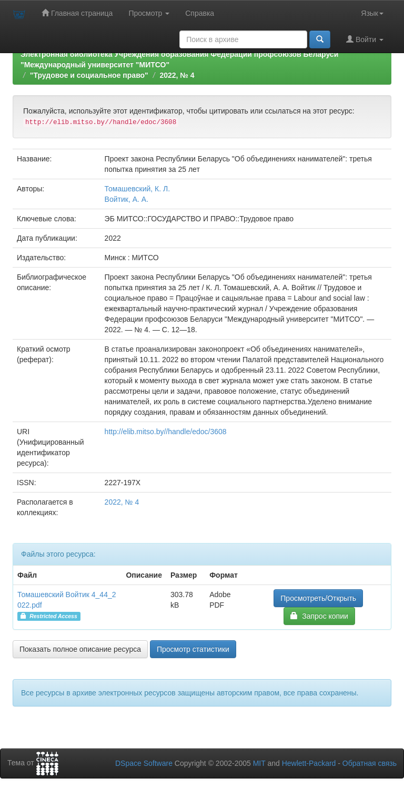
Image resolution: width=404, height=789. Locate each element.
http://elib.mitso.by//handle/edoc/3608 (166, 431)
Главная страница (77, 12)
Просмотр (148, 13)
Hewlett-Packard (309, 763)
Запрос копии (319, 615)
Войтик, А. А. (126, 199)
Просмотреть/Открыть (318, 598)
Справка (199, 13)
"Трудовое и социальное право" (89, 75)
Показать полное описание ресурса (80, 649)
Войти (364, 39)
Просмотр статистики (193, 649)
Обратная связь (369, 763)
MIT (259, 763)
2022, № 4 (176, 75)
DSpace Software (144, 763)
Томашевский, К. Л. (137, 189)
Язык (372, 13)
